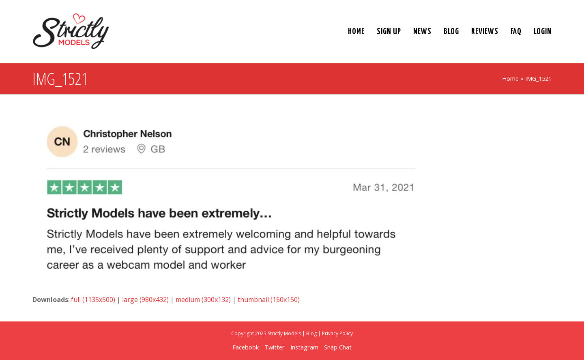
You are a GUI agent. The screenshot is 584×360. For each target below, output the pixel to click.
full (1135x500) (93, 299)
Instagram (304, 347)
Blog (311, 333)
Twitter (274, 347)
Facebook (245, 347)
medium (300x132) (203, 299)
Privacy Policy (337, 333)
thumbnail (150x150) (269, 299)
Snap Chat (338, 347)
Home (510, 78)
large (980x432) (145, 299)
